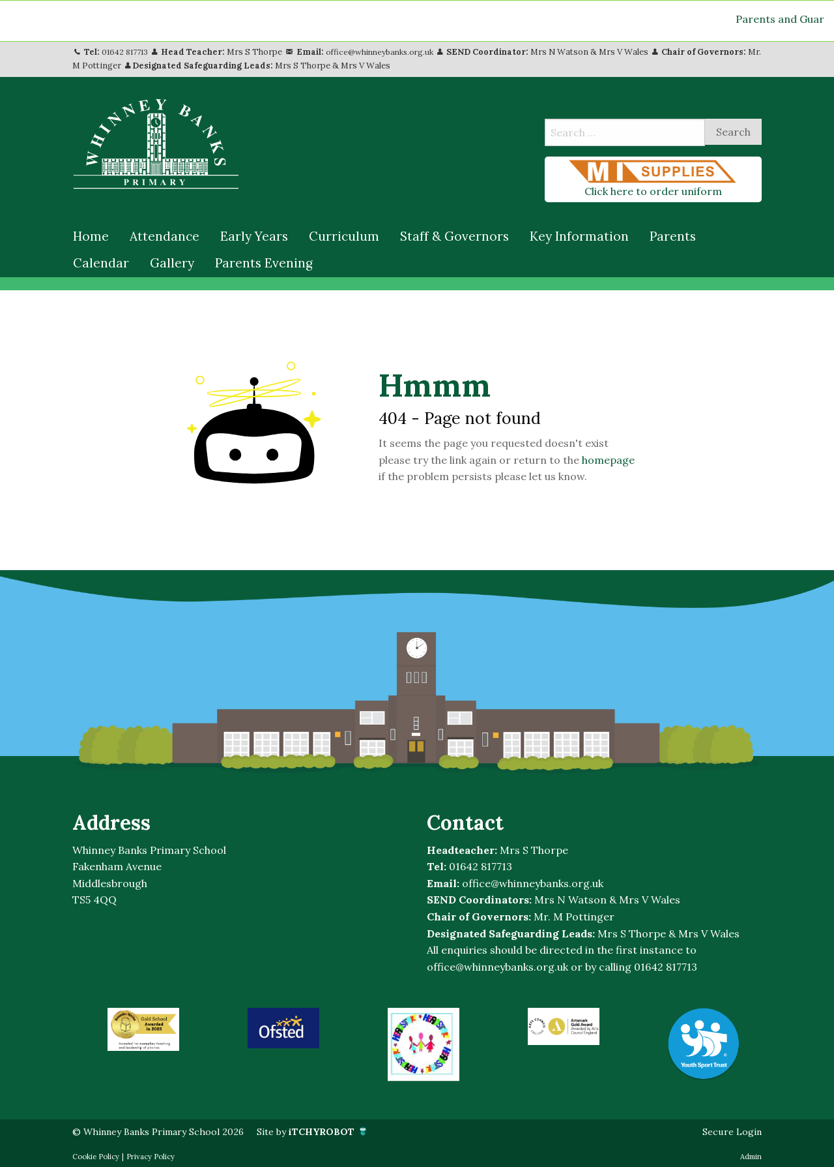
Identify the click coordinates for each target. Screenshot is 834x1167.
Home (91, 236)
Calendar (101, 263)
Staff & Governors (454, 236)
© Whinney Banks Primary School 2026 (168, 1131)
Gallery (172, 263)
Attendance (164, 236)
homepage (608, 459)
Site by (339, 1131)
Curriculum (344, 236)
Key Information (579, 236)
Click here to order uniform (653, 179)
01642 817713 (127, 51)
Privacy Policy (150, 1156)
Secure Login (729, 1131)
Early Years (254, 236)
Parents (673, 236)
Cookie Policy (95, 1156)
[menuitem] (91, 236)
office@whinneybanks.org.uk (387, 51)
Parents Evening (264, 263)
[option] (143, 1029)
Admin (751, 1156)
